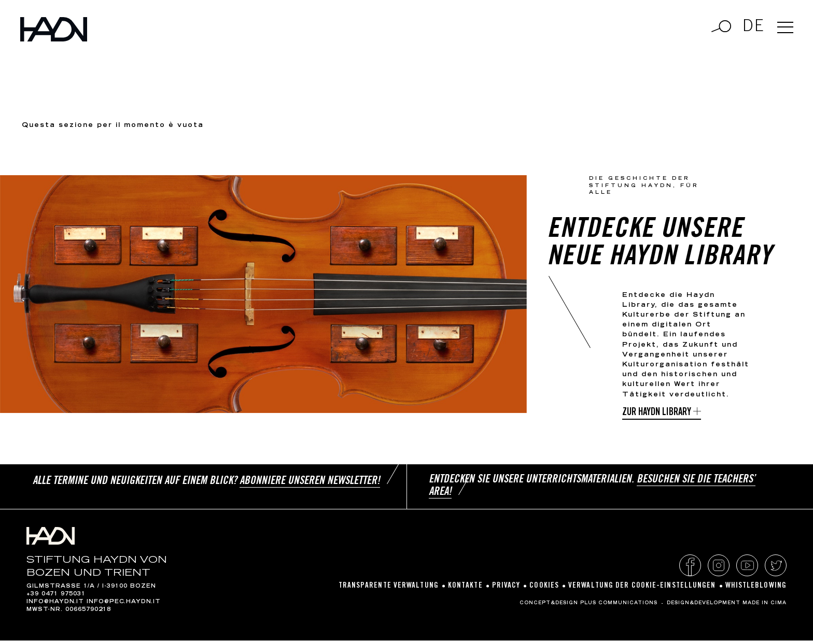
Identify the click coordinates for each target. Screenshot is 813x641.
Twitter (776, 566)
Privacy (506, 586)
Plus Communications (618, 604)
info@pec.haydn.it (124, 602)
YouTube (747, 566)
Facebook (690, 566)
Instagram (719, 566)
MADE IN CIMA (764, 604)
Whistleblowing (756, 586)
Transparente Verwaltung (389, 586)
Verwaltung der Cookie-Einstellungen (642, 586)
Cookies (544, 586)
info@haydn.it (55, 602)
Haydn (61, 33)
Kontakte (465, 586)
